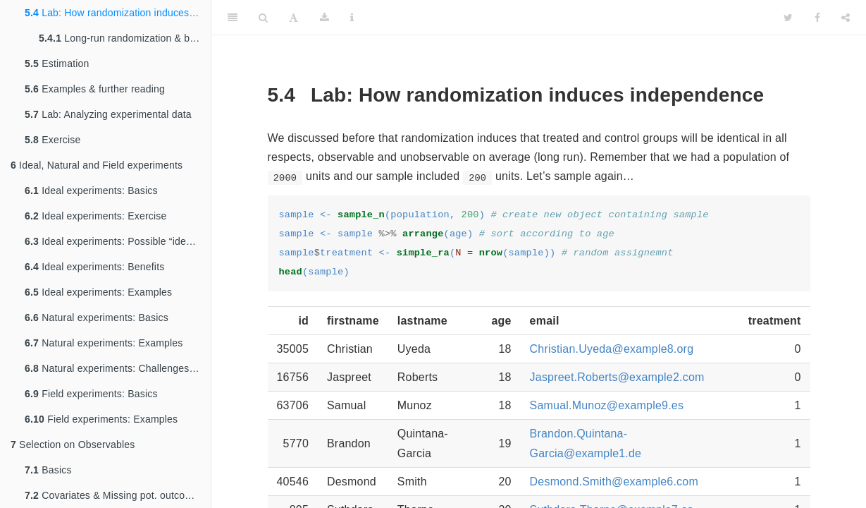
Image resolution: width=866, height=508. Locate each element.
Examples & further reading (95, 89)
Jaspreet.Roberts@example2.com (617, 377)
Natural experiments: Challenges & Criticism (118, 368)
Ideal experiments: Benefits (94, 266)
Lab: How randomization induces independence (118, 12)
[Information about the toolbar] (352, 17)
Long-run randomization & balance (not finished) (125, 38)
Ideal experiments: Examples (98, 292)
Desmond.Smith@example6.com (614, 482)
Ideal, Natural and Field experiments (97, 165)
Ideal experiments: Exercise (96, 216)
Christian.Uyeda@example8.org (612, 349)
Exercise (52, 139)
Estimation (57, 63)
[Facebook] (817, 17)
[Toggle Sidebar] (232, 17)
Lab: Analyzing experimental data (108, 114)
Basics (48, 470)
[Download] (324, 17)
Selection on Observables (73, 444)
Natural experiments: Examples (104, 343)
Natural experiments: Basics (96, 317)
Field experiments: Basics (91, 393)
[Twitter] (788, 17)
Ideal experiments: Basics (91, 190)
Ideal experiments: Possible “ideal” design (118, 241)
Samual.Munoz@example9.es (606, 405)
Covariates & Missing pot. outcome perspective (118, 495)
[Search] (263, 17)
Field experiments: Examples (101, 419)
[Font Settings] (293, 17)
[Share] (845, 17)
